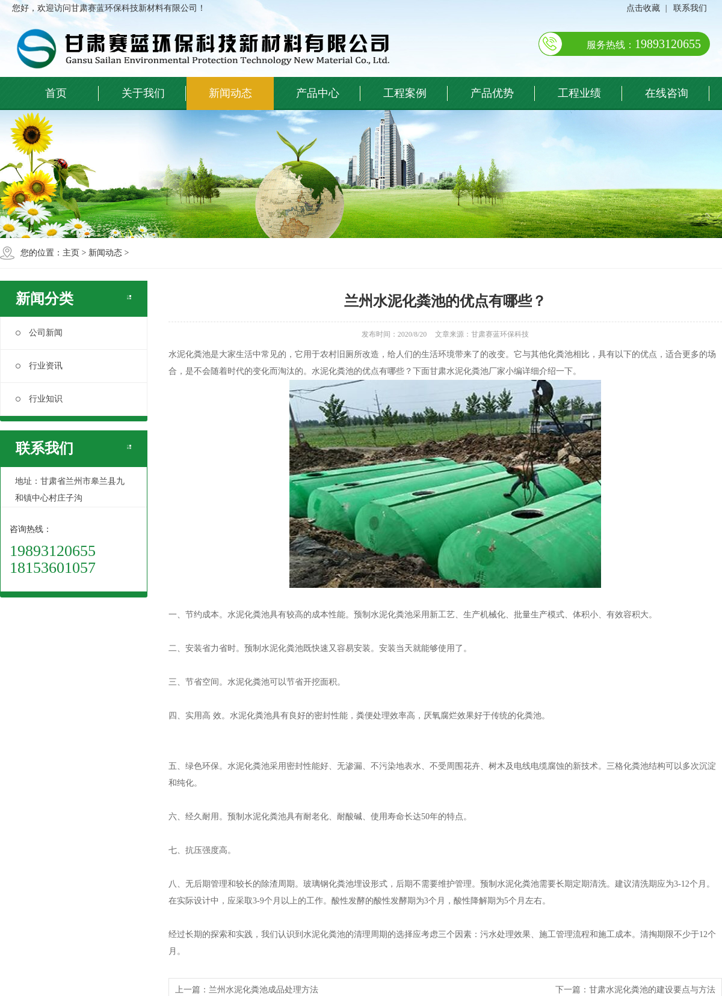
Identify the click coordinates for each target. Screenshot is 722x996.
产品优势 (492, 93)
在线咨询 (666, 93)
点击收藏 (643, 8)
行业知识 (39, 398)
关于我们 (143, 93)
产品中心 (317, 93)
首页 (56, 93)
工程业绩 (579, 93)
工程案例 (405, 93)
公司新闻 (39, 332)
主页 (71, 252)
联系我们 (690, 8)
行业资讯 (39, 365)
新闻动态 (230, 93)
